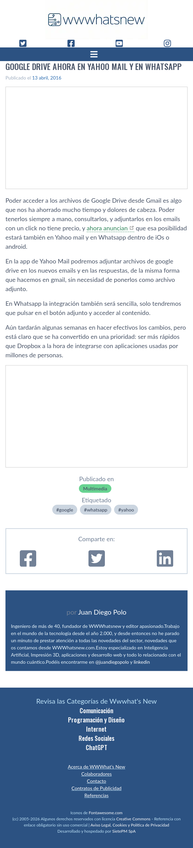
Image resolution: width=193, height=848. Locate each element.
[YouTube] (122, 43)
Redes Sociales (96, 738)
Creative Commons (133, 818)
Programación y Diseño (96, 719)
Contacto (96, 781)
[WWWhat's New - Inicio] (96, 19)
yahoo (127, 510)
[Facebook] (74, 43)
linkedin (142, 662)
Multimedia (95, 488)
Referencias (96, 795)
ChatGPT (96, 747)
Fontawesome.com (106, 812)
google (66, 510)
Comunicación (96, 710)
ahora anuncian (107, 228)
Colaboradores (96, 774)
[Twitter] (25, 43)
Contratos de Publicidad (96, 788)
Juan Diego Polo (102, 612)
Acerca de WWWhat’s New (96, 767)
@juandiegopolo (112, 662)
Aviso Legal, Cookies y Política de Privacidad (130, 825)
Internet (96, 728)
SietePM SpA (124, 831)
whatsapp (97, 510)
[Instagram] (170, 43)
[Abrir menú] (97, 54)
